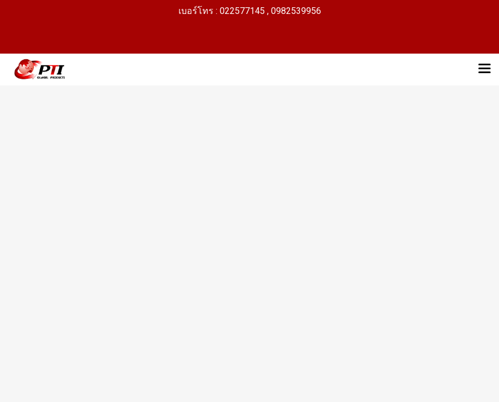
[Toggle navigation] (484, 69)
